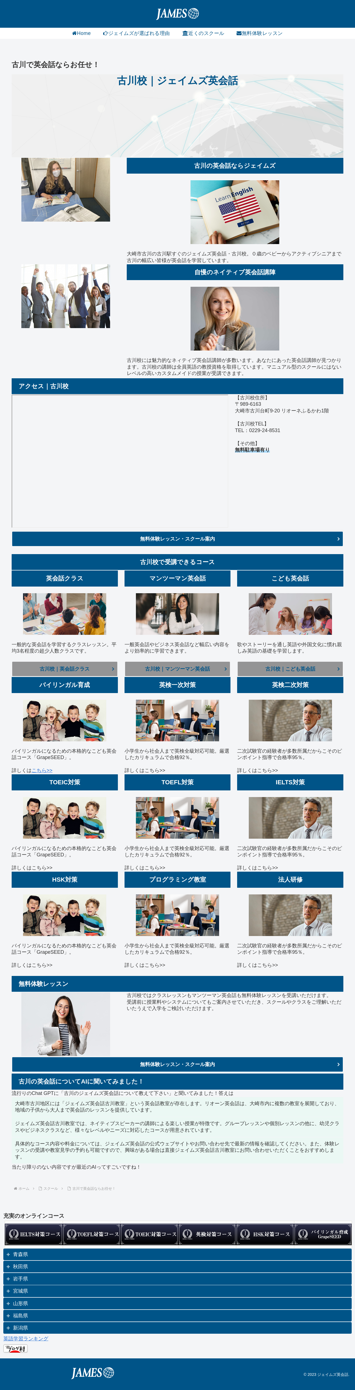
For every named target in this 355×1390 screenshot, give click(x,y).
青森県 (20, 1254)
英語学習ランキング (25, 1338)
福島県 (20, 1315)
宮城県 (20, 1291)
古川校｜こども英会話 (290, 669)
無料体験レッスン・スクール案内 (177, 539)
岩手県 (20, 1279)
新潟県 (20, 1328)
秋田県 (20, 1266)
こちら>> (42, 770)
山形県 (20, 1303)
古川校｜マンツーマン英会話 (177, 669)
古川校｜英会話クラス (65, 669)
